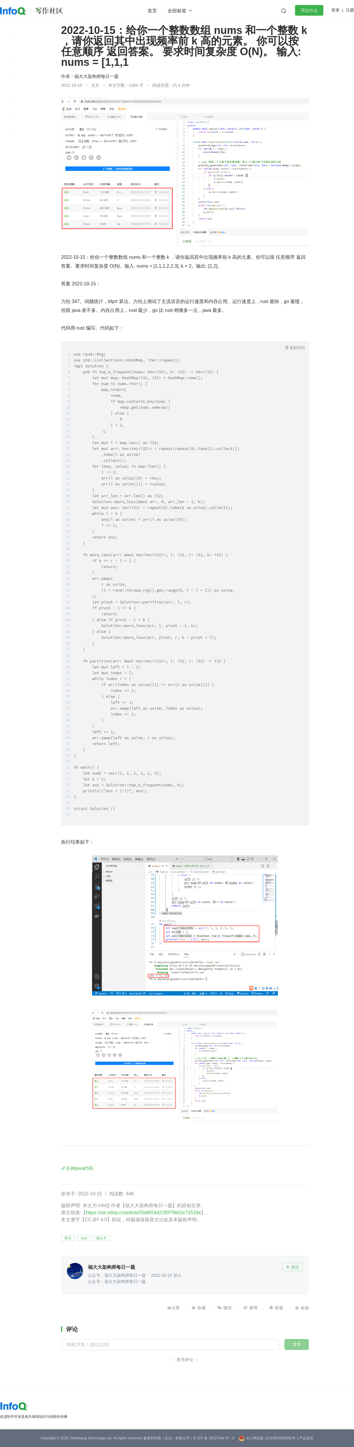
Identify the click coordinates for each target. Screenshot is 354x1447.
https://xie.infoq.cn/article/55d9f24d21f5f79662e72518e (143, 1212)
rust (84, 1238)
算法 (67, 1238)
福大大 (101, 1238)
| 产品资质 (305, 1438)
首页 (152, 10)
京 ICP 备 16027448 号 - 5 (213, 1438)
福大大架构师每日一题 (96, 76)
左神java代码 (79, 1168)
